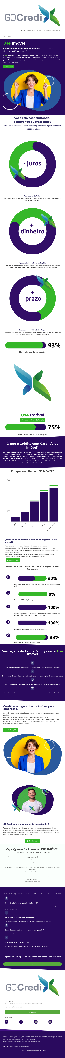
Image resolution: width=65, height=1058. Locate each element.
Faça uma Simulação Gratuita (32, 420)
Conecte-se (7, 36)
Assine (32, 1012)
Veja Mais (33, 964)
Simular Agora (8, 66)
